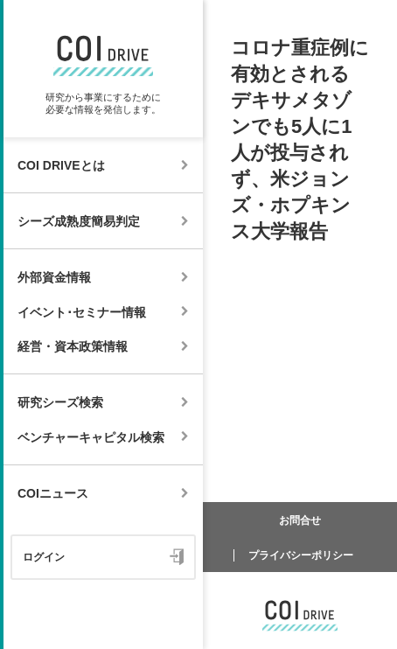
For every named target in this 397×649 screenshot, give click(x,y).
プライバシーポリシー (300, 555)
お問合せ (300, 520)
